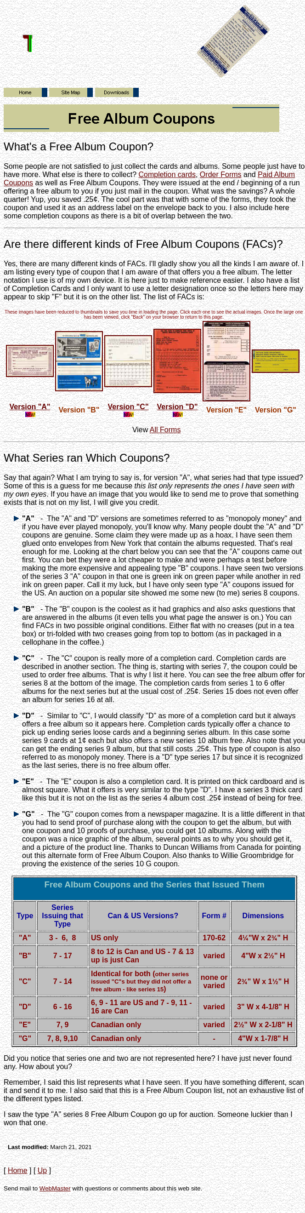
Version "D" (177, 407)
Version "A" (30, 407)
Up (42, 1170)
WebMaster (55, 1188)
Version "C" (128, 407)
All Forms (165, 430)
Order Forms (221, 174)
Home (18, 1170)
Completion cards (167, 174)
